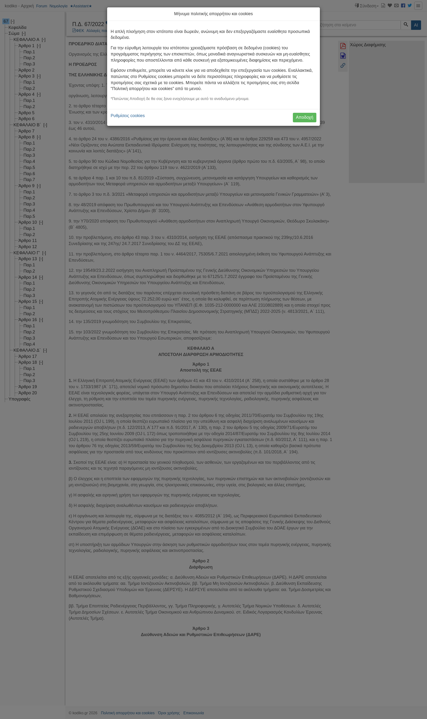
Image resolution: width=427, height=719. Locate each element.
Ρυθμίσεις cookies (128, 115)
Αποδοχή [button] (304, 117)
